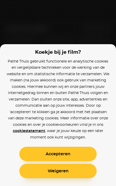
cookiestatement (29, 131)
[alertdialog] (58, 93)
